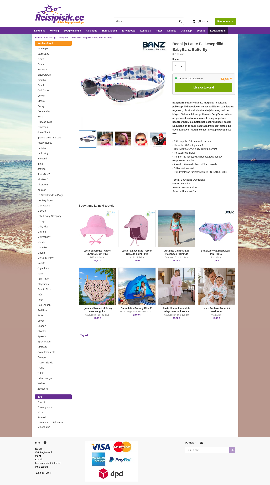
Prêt (40, 294)
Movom (41, 252)
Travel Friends (45, 362)
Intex (40, 163)
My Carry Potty (46, 258)
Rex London (44, 305)
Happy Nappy (45, 142)
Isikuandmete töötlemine (51, 422)
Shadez (42, 326)
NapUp (41, 263)
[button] (87, 139)
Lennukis (145, 30)
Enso (40, 116)
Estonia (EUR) (43, 472)
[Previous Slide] (83, 85)
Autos (159, 30)
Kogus (175, 59)
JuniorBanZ (44, 174)
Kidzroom (43, 184)
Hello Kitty (43, 153)
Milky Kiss (43, 226)
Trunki (41, 367)
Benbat (41, 64)
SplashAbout (44, 341)
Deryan (41, 95)
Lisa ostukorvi (203, 87)
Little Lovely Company (49, 216)
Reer (40, 299)
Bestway (42, 69)
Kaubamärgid (218, 30)
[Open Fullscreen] (163, 125)
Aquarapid (43, 48)
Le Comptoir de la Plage (50, 195)
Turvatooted (129, 30)
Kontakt (42, 417)
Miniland (42, 231)
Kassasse (225, 21)
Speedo (42, 336)
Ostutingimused (46, 407)
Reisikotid (91, 30)
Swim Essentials (46, 352)
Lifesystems (44, 205)
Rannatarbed (109, 30)
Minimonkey (44, 237)
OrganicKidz (44, 268)
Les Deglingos (45, 200)
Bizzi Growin (44, 74)
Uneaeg (54, 30)
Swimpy (42, 357)
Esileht (38, 37)
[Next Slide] (163, 85)
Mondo (41, 242)
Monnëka (43, 247)
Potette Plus (44, 289)
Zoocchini (43, 388)
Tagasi (84, 335)
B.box (41, 59)
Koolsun (42, 190)
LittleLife (42, 210)
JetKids (41, 169)
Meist (40, 412)
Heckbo (42, 148)
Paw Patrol (43, 278)
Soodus (200, 30)
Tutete (41, 373)
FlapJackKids (45, 122)
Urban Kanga (45, 378)
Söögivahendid (72, 30)
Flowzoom (43, 127)
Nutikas (171, 30)
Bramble (42, 80)
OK (232, 450)
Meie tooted (44, 427)
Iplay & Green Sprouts (49, 137)
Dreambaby (44, 111)
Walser (41, 383)
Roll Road (43, 310)
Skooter (42, 331)
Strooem (42, 347)
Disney (41, 101)
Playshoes (43, 284)
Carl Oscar (43, 90)
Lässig (41, 221)
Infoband (42, 158)
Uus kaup (186, 30)
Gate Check (44, 132)
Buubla (41, 85)
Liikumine (39, 30)
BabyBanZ (64, 37)
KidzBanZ (43, 179)
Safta (40, 315)
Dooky (41, 106)
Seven (41, 320)
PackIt (41, 273)
